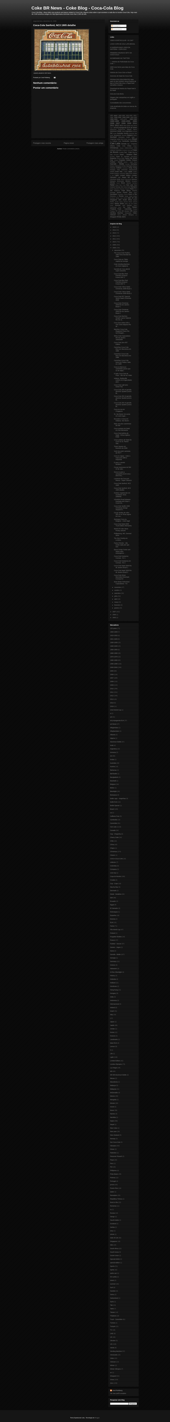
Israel (117, 171)
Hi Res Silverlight (127, 166)
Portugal (112, 192)
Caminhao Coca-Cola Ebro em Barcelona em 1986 (122, 349)
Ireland (112, 171)
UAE (119, 211)
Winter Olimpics (128, 215)
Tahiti (128, 207)
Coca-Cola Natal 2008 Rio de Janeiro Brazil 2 (123, 571)
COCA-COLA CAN (131, 148)
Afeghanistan (121, 129)
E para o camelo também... (119, 463)
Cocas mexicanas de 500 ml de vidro (122, 468)
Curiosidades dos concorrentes (120, 103)
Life (113, 175)
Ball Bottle (113, 774)
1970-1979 (123, 119)
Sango (126, 196)
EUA (123, 158)
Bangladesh (117, 135)
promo (119, 192)
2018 (128, 125)
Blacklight (113, 137)
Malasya (134, 179)
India (118, 169)
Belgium (130, 135)
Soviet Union (119, 201)
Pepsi (132, 189)
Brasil (134, 139)
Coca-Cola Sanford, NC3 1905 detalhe (122, 489)
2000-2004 (125, 121)
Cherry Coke (115, 146)
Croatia (121, 152)
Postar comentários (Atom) (71, 149)
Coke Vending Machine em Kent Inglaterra (122, 265)
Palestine (116, 188)
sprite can (127, 203)
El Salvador (125, 156)
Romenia (113, 196)
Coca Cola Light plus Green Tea (121, 386)
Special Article (128, 201)
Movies (112, 183)
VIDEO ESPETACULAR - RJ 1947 (121, 40)
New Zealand (114, 1135)
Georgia (127, 164)
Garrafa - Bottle (117, 164)
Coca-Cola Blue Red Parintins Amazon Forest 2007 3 (121, 282)
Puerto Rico (127, 192)
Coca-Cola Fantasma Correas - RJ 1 (121, 557)
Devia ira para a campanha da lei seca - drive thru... (122, 474)
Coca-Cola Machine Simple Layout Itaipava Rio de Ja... (122, 318)
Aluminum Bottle (115, 131)
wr (136, 215)
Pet (111, 190)
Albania (129, 129)
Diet (135, 154)
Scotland (112, 198)
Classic (122, 148)
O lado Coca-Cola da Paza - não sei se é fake (123, 374)
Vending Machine (116, 213)
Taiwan (134, 207)
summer (118, 205)
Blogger (97, 1418)
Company (124, 150)
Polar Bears (126, 190)
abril (116, 599)
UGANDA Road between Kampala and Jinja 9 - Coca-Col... (122, 501)
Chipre (135, 146)
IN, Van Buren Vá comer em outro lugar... (122, 415)
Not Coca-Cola (125, 187)
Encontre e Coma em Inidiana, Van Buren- (121, 420)
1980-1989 (133, 119)
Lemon (135, 173)
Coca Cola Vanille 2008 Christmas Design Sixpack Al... (122, 508)
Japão (130, 171)
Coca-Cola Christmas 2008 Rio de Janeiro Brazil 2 (121, 311)
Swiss (135, 205)
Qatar (135, 192)
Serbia (117, 198)
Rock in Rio (132, 194)
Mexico (127, 181)
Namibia (134, 183)
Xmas (119, 217)
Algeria (135, 129)
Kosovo (116, 173)
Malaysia (113, 181)
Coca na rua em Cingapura (119, 410)
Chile (123, 146)
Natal (112, 185)
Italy (121, 171)
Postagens (115, 26)
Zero (124, 217)
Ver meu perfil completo (118, 1393)
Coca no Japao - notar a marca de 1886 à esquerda (122, 457)
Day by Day (114, 887)
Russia (121, 196)
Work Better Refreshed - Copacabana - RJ (122, 582)
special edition (115, 1263)
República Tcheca (123, 194)
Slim (119, 200)
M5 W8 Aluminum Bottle (118, 1075)
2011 (112, 125)
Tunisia (135, 209)
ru (117, 196)
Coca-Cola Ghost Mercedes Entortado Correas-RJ (121, 577)
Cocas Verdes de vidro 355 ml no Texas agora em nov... (122, 514)
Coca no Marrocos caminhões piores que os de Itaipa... (122, 369)
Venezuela (128, 213)
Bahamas (131, 133)
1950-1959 (133, 117)
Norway (118, 187)
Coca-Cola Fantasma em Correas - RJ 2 (122, 562)
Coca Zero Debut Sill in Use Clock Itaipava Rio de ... (122, 324)
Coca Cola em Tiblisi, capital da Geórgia (121, 260)
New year (129, 185)
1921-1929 (113, 639)
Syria (119, 207)
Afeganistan (113, 129)
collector (112, 150)
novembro (117, 587)
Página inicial (69, 143)
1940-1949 (125, 117)
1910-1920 (129, 115)
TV (116, 211)
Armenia (134, 131)
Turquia (112, 211)
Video (135, 213)
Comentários (116, 29)
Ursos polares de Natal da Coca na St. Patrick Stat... (123, 441)
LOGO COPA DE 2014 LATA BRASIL (122, 44)
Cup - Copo (128, 152)
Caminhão (133, 141)
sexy (121, 198)
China (129, 146)
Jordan (135, 171)
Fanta (127, 158)
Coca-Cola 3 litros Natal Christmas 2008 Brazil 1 (123, 288)
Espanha (113, 158)
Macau (123, 179)
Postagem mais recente (42, 143)
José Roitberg (117, 1390)
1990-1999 (114, 121)
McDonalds (120, 181)
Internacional (133, 169)
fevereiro (117, 605)
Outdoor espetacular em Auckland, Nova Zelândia (122, 494)
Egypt (118, 156)
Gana (135, 162)
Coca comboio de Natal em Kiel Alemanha (122, 429)
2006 (112, 123)
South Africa (127, 200)
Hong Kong (133, 168)
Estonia (119, 158)
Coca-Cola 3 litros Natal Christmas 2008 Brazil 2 (123, 292)
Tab (124, 207)
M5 (129, 177)
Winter (119, 215)
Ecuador (112, 156)
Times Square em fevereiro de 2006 (120, 447)
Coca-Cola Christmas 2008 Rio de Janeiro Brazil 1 (121, 305)
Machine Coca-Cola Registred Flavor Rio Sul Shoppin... (121, 331)
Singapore (113, 200)
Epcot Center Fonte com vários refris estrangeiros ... (122, 551)
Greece (112, 166)
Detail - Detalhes (126, 154)
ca (110, 141)
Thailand (113, 209)
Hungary (112, 169)
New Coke (122, 185)
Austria (126, 133)
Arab (123, 131)
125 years (113, 115)
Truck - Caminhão (124, 209)
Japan (125, 171)
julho (116, 596)
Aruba (115, 133)
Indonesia (124, 169)
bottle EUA (120, 139)
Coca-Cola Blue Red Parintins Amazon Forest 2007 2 (121, 275)
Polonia (134, 190)
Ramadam (113, 194)
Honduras (125, 168)
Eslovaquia (134, 156)
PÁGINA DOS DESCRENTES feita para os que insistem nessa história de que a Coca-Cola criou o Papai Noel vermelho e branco (123, 82)
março (116, 602)
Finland (116, 160)
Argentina (128, 131)
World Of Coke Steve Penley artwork (121, 529)
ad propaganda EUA (123, 127)
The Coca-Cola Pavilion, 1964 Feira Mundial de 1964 (122, 254)
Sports (116, 203)
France (134, 160)
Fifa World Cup (115, 929)
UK (123, 211)
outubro (117, 590)
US (131, 211)
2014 (125, 125)
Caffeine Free (116, 141)
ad (115, 127)
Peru (135, 188)
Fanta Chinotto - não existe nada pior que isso (121, 545)
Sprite (122, 203)
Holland (118, 168)
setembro (117, 593)
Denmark (116, 154)
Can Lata (115, 143)
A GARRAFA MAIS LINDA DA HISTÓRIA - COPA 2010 (120, 48)
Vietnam (113, 215)
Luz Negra (122, 177)
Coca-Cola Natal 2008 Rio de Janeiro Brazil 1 (123, 566)
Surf (123, 205)
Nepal (117, 185)
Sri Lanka (134, 203)
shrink (125, 198)
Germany (134, 164)
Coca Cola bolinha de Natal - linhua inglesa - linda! (122, 435)
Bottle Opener (128, 139)
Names (129, 183)
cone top (129, 150)
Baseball (124, 135)
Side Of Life (132, 198)
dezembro (117, 250)
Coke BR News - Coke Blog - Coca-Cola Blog (77, 8)
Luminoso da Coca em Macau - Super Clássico (123, 479)
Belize (135, 135)
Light (117, 175)
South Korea (114, 1252)
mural (118, 183)
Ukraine (126, 211)
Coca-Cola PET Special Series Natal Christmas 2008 (122, 298)
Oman (111, 188)
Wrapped (113, 217)
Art (111, 133)
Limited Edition (125, 175)
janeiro (116, 608)
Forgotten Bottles (125, 160)
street (111, 205)
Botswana (122, 137)
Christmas (114, 148)
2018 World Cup (115, 710)
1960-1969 (113, 119)
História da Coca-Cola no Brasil (120, 72)
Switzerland (113, 207)
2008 (123, 123)
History (135, 166)
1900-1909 (121, 115)
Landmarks (122, 173)
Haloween (118, 166)
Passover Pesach (124, 188)
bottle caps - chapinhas (118, 798)
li (110, 175)
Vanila (135, 211)
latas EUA (129, 173)
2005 (135, 121)
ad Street (134, 127)
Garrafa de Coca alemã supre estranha (122, 270)
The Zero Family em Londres (121, 539)
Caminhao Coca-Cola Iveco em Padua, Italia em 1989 (122, 362)
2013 (121, 125)
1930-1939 (117, 117)
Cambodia (125, 141)
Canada (123, 144)
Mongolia (134, 181)
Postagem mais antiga (95, 143)
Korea (112, 173)
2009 (129, 123)
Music (123, 183)
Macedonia (128, 179)
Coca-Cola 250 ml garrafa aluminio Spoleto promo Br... (123, 391)
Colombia (118, 150)
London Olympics (116, 1064)
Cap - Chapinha (132, 144)
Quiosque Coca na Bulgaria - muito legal (122, 520)
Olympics (134, 187)
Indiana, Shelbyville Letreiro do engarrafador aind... (123, 380)
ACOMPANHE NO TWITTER (120, 58)
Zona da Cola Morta (117, 94)
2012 (117, 125)
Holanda (112, 168)
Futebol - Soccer (116, 162)
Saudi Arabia (133, 196)
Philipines (117, 190)
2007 (118, 123)
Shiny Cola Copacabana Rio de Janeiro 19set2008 (122, 337)
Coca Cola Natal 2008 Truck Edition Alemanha (123, 525)
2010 (135, 123)
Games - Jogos (128, 162)
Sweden (129, 205)
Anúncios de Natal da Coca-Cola (121, 76)
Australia (120, 133)
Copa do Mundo (115, 876)
